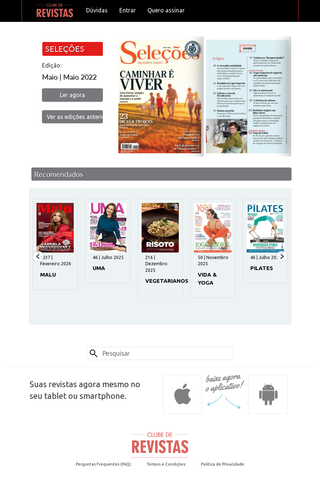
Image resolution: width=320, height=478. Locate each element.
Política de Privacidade (222, 464)
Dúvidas (97, 10)
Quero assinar (166, 10)
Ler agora (72, 95)
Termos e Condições (166, 464)
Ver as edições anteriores (75, 116)
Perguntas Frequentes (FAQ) (103, 464)
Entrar (127, 10)
